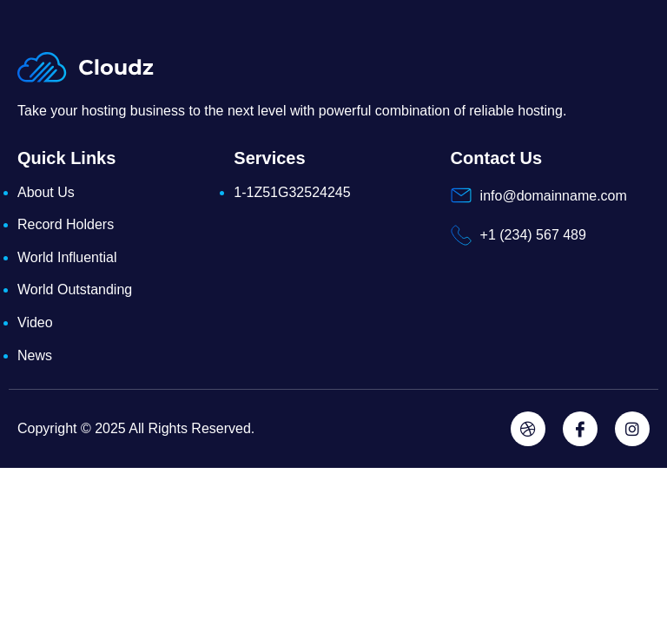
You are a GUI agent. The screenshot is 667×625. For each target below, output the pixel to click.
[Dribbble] (528, 428)
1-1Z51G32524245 (292, 192)
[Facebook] (580, 428)
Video (35, 322)
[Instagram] (632, 428)
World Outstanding (74, 289)
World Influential (66, 257)
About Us (46, 192)
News (34, 355)
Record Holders (65, 224)
